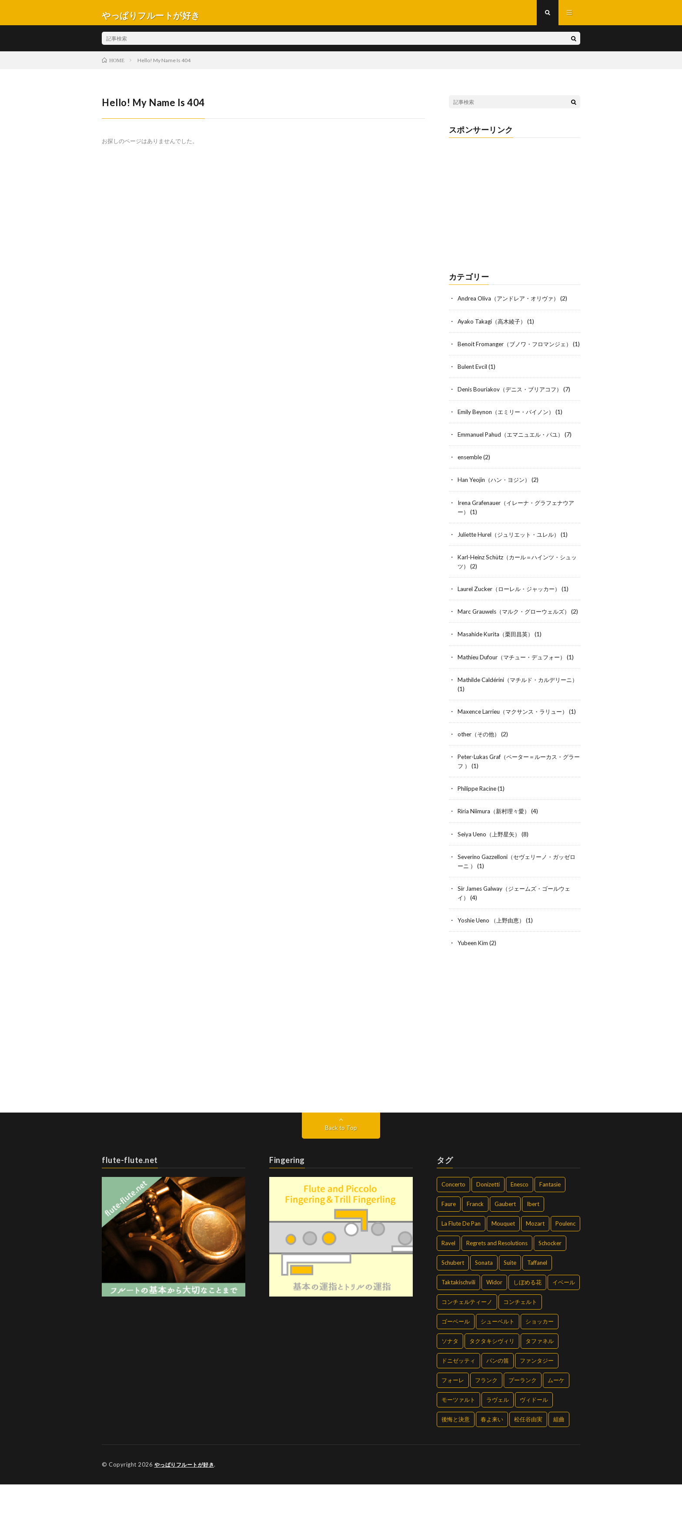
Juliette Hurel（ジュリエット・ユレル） (513, 547)
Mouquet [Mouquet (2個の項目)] (503, 1263)
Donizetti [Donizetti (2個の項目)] (488, 1224)
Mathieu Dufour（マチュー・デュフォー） (516, 679)
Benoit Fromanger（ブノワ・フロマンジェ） (518, 348)
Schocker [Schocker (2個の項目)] (550, 1283)
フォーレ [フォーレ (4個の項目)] (452, 1420)
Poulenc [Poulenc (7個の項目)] (565, 1263)
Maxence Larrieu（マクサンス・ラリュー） (516, 742)
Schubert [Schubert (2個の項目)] (452, 1302)
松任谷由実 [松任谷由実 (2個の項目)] (528, 1459)
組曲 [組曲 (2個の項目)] (559, 1459)
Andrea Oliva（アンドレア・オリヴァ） (512, 303)
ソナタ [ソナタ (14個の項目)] (449, 1380)
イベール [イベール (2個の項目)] (563, 1322)
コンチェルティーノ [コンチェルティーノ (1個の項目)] (466, 1341)
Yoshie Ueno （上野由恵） (494, 960)
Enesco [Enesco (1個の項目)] (519, 1224)
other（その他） (480, 774)
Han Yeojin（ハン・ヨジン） (496, 493)
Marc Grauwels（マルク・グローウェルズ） (518, 624)
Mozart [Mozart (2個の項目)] (535, 1263)
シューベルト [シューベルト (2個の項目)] (498, 1361)
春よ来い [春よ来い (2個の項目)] (492, 1459)
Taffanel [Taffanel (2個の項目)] (537, 1302)
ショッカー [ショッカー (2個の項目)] (539, 1361)
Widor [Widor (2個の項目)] (494, 1322)
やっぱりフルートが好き (186, 1504)
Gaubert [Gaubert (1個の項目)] (505, 1243)
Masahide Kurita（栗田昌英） (498, 656)
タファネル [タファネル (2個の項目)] (539, 1380)
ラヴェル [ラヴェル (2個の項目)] (497, 1439)
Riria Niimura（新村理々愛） (496, 851)
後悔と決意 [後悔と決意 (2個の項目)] (455, 1459)
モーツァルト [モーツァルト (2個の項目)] (458, 1439)
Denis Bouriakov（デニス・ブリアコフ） (513, 403)
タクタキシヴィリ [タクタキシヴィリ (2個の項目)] (492, 1380)
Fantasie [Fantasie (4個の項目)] (550, 1224)
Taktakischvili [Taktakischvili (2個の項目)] (458, 1322)
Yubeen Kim (474, 982)
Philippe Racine (478, 828)
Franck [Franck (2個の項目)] (475, 1243)
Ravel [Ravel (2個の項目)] (448, 1283)
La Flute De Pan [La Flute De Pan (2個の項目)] (461, 1263)
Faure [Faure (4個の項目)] (448, 1243)
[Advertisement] (515, 206)
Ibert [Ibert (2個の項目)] (533, 1243)
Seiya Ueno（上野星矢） (491, 874)
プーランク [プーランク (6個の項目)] (522, 1420)
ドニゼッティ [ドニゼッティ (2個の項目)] (458, 1400)
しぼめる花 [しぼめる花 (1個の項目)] (527, 1322)
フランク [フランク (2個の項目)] (486, 1420)
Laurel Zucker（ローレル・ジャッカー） (513, 602)
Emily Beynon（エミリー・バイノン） (509, 425)
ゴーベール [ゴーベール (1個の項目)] (455, 1361)
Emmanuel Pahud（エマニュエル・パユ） (514, 448)
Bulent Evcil (473, 380)
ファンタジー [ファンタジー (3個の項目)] (537, 1400)
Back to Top (341, 1167)
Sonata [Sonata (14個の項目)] (484, 1302)
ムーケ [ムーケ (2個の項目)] (556, 1420)
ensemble (471, 471)
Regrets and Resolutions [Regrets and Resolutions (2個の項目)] (497, 1283)
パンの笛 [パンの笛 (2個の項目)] (497, 1400)
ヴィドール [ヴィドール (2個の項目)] (534, 1439)
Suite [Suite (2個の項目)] (510, 1302)
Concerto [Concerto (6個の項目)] (453, 1224)
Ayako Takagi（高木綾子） (493, 326)
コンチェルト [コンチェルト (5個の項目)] (520, 1341)
